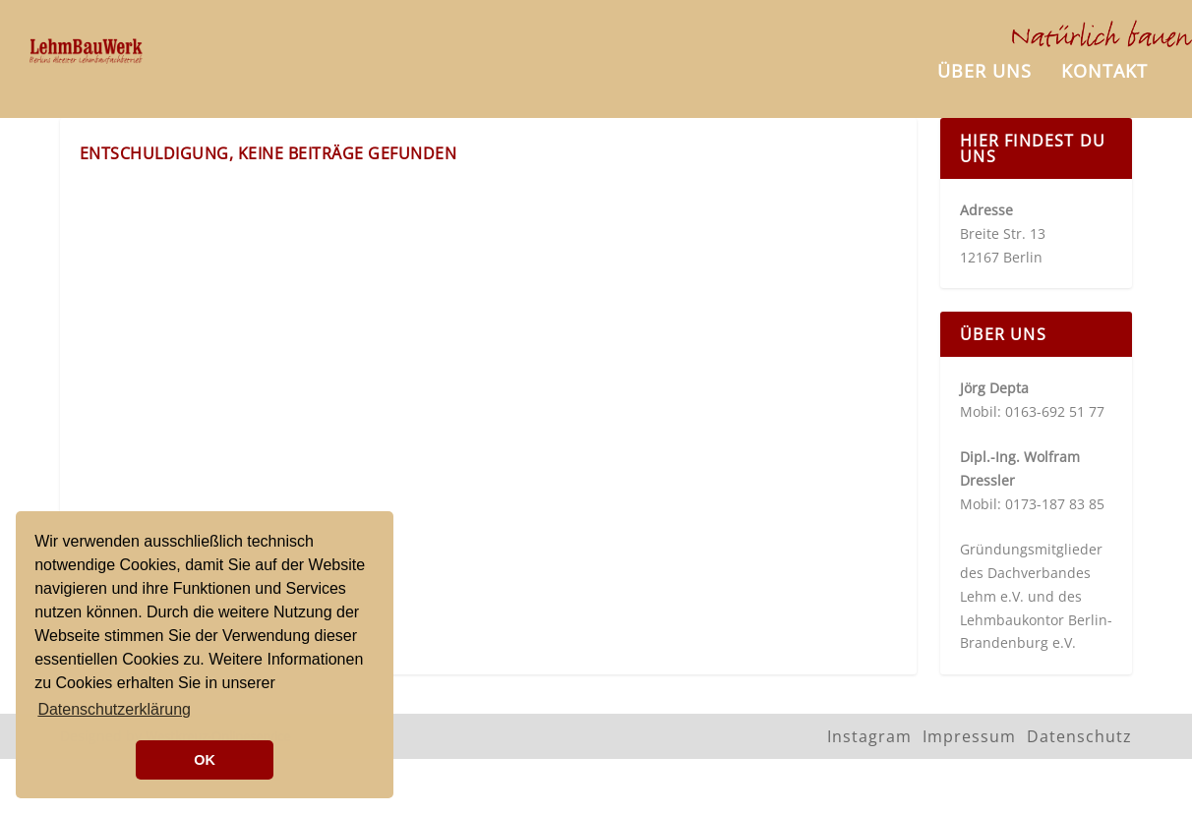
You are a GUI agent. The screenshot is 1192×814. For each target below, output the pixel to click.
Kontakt (1104, 71)
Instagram (869, 730)
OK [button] (204, 760)
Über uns (984, 71)
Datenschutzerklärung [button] (114, 709)
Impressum (969, 730)
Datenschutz (1079, 730)
